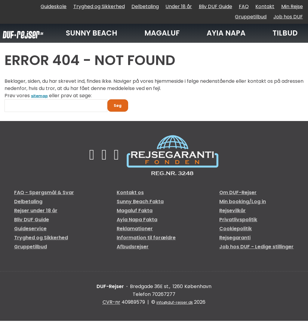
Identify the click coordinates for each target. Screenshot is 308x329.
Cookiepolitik (235, 236)
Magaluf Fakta (134, 218)
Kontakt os (130, 200)
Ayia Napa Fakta (137, 227)
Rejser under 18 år (35, 218)
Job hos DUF (288, 16)
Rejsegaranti (235, 245)
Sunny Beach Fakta (140, 209)
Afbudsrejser (133, 254)
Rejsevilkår (232, 218)
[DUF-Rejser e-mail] (175, 310)
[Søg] (56, 110)
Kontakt (264, 6)
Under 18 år (178, 6)
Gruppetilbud (250, 16)
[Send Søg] (120, 112)
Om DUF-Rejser (238, 200)
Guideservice (30, 236)
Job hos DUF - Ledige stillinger (256, 254)
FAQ (244, 6)
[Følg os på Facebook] (89, 163)
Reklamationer (135, 236)
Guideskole (53, 6)
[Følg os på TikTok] (104, 163)
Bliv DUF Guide (215, 6)
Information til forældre (146, 245)
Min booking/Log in (242, 209)
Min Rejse (292, 6)
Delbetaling (145, 6)
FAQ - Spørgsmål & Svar (44, 200)
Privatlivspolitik (238, 227)
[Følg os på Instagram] (118, 163)
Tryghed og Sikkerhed (99, 6)
